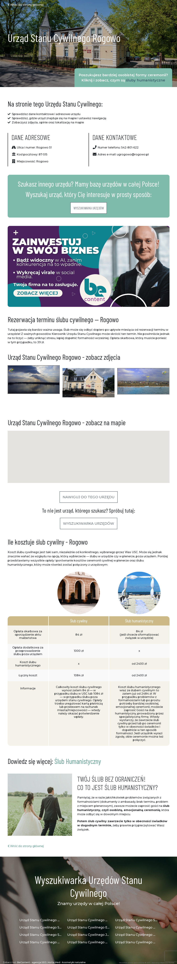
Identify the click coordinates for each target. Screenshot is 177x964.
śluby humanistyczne (145, 80)
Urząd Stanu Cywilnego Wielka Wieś (136, 927)
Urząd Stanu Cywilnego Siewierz (40, 927)
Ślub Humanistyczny (77, 761)
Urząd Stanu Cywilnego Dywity (40, 942)
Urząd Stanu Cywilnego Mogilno (136, 942)
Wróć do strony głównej (26, 4)
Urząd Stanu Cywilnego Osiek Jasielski (88, 942)
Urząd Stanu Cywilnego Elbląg (88, 927)
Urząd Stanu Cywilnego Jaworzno (88, 935)
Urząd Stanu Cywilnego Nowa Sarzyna (88, 920)
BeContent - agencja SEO (31, 962)
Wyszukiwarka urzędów (88, 208)
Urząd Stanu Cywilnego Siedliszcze (136, 920)
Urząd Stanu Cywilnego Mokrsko (136, 935)
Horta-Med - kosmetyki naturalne (67, 962)
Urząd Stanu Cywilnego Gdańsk (40, 920)
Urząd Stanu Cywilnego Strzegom (40, 935)
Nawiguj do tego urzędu (89, 497)
